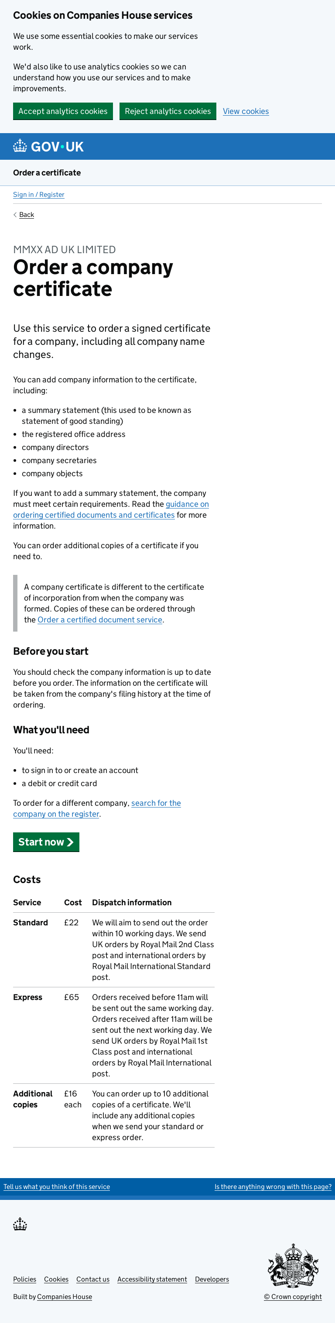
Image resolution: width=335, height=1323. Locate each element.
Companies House (64, 1296)
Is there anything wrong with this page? (273, 1186)
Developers (212, 1279)
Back (26, 214)
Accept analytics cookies (63, 111)
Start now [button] (46, 841)
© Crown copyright (293, 1296)
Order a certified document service (100, 620)
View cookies (246, 111)
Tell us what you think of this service (56, 1186)
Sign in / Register (39, 194)
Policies (24, 1279)
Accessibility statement (152, 1279)
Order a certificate (47, 173)
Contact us (92, 1279)
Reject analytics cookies (168, 111)
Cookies (56, 1279)
